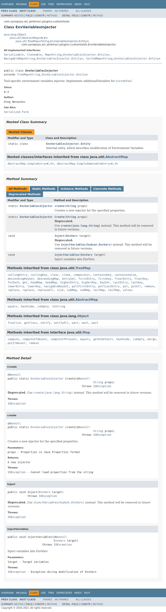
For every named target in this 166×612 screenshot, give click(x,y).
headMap (36, 282)
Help (87, 4)
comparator (81, 274)
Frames (48, 11)
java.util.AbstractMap (24, 37)
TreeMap (23, 74)
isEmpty (43, 306)
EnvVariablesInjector (36, 206)
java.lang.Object (15, 34)
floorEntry (123, 278)
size (60, 290)
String (45, 41)
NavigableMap (14, 58)
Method (52, 15)
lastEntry (120, 282)
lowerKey (33, 286)
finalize (14, 322)
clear (54, 274)
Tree (51, 4)
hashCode (27, 306)
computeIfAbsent (34, 339)
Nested (18, 15)
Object (83, 316)
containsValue (125, 274)
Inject (60, 235)
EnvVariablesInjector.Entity (68, 41)
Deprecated (64, 4)
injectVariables (67, 254)
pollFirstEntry (83, 286)
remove (149, 286)
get (24, 282)
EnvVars (72, 235)
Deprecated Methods (25, 194)
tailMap (99, 290)
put (125, 286)
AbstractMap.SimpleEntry (27, 163)
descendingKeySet (21, 278)
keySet (105, 282)
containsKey (102, 274)
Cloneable (34, 54)
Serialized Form (16, 112)
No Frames (62, 11)
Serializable (14, 54)
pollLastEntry (109, 286)
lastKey (137, 282)
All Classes (83, 11)
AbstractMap (116, 157)
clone (66, 274)
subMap (72, 290)
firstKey (104, 278)
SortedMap (93, 58)
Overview (7, 4)
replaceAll (45, 290)
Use (43, 4)
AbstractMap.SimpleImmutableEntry (83, 163)
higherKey (89, 282)
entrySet (68, 278)
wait (75, 322)
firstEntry (86, 278)
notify (46, 322)
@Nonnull (14, 374)
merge (152, 339)
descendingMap (48, 278)
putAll (136, 286)
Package (21, 4)
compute (13, 339)
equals (13, 306)
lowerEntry (16, 286)
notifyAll (61, 322)
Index (78, 4)
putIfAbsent (17, 343)
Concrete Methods (107, 188)
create (60, 206)
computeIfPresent (63, 339)
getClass (30, 322)
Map (47, 54)
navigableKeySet (56, 286)
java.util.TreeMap (27, 41)
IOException (102, 386)
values (128, 290)
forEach (13, 282)
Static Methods (43, 188)
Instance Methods (74, 188)
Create (60, 216)
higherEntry (69, 282)
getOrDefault (103, 339)
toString (58, 306)
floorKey (140, 278)
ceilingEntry (17, 274)
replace (13, 290)
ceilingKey (39, 274)
